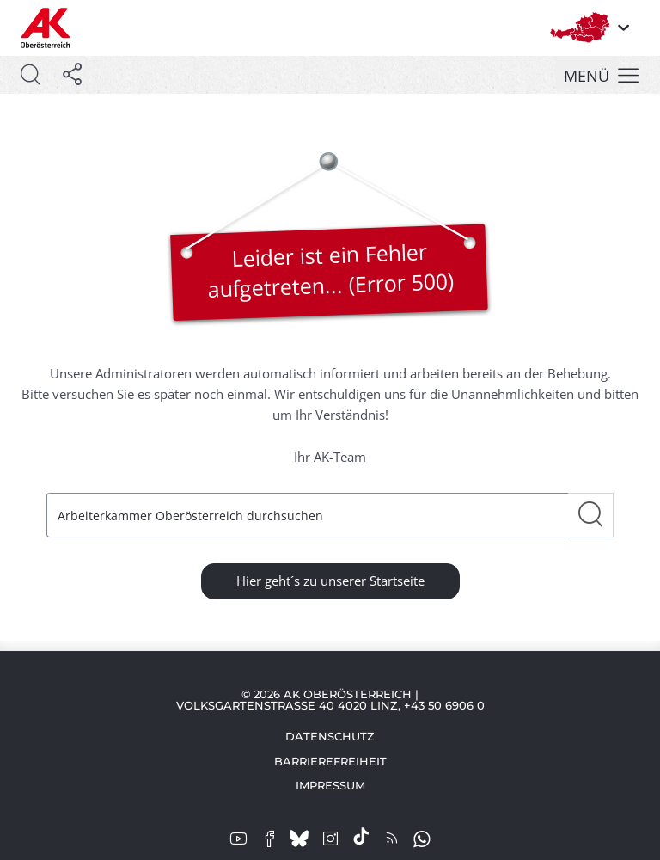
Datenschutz (330, 736)
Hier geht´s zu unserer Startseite (330, 580)
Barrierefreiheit (330, 761)
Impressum (330, 785)
